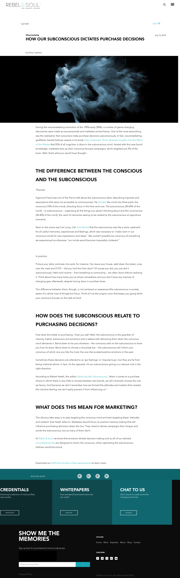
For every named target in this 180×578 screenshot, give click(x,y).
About (123, 543)
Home (99, 543)
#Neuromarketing (32, 35)
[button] (21, 512)
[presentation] (38, 556)
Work (106, 543)
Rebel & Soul (45, 438)
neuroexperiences (45, 443)
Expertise (114, 543)
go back (24, 24)
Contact (136, 543)
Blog (129, 543)
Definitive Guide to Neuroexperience (71, 463)
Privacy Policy (25, 574)
